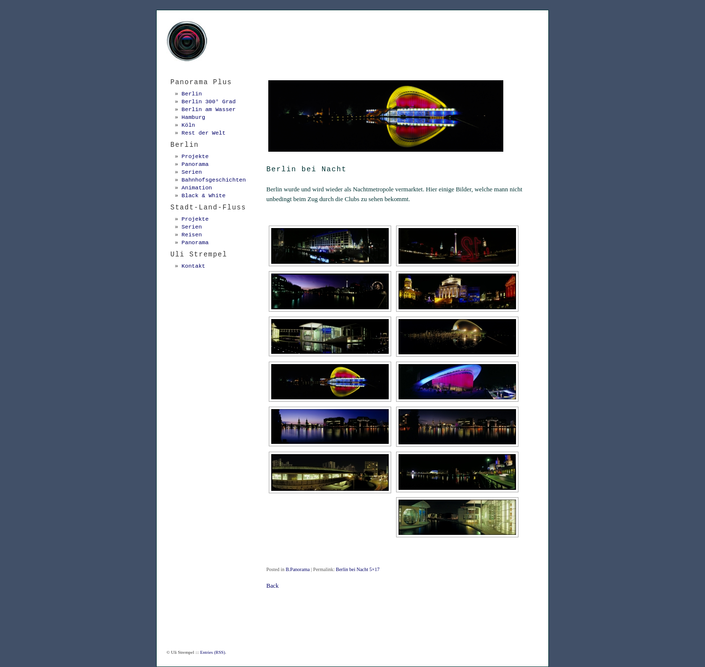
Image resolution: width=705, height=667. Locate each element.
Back (272, 585)
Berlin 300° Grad (209, 101)
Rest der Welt (204, 133)
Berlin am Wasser (209, 109)
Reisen (192, 234)
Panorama (195, 164)
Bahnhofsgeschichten (214, 180)
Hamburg (193, 117)
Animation (197, 187)
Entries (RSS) (212, 652)
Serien (192, 172)
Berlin (192, 94)
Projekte (195, 156)
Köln (188, 125)
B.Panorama (297, 569)
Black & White (204, 195)
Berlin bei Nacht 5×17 (357, 569)
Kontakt (193, 266)
